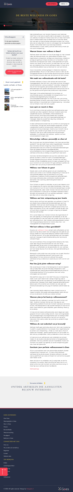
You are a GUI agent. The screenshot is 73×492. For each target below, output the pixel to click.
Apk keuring (7, 468)
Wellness (9, 26)
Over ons (6, 445)
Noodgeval (7, 435)
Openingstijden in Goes (10, 421)
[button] (23, 37)
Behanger (6, 474)
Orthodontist (7, 477)
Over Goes (6, 418)
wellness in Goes (43, 230)
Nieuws (6, 427)
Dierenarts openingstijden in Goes (17, 105)
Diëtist (5, 463)
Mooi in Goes (7, 424)
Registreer (6, 450)
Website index (7, 456)
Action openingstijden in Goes (17, 98)
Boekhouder (7, 471)
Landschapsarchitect (9, 466)
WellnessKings (34, 369)
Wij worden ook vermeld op (11, 448)
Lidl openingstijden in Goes (16, 90)
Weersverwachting (8, 432)
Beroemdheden (8, 430)
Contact (6, 453)
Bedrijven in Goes (8, 438)
